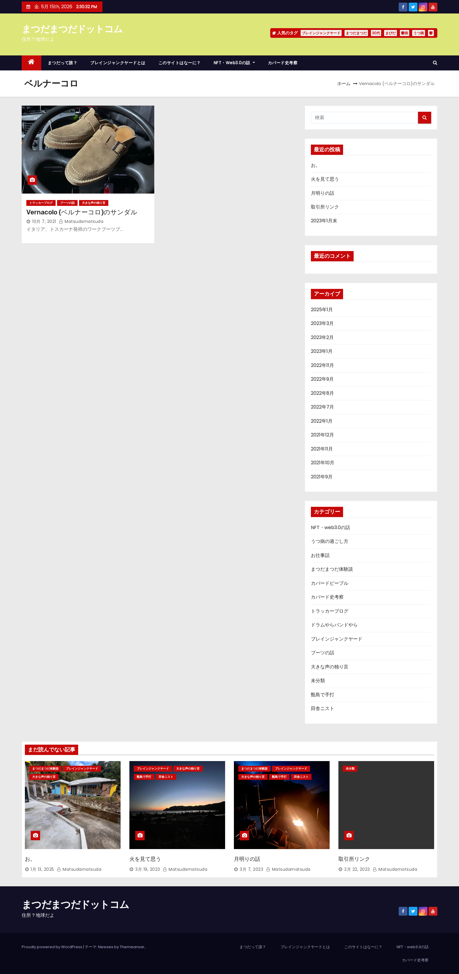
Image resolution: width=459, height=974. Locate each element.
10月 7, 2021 (44, 221)
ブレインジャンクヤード (321, 33)
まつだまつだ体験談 (332, 569)
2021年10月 (322, 462)
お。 (315, 165)
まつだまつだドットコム (72, 29)
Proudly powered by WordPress (52, 947)
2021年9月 (322, 476)
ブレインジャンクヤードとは (117, 63)
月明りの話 (322, 193)
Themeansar (132, 947)
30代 (376, 33)
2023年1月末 (324, 220)
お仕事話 (320, 555)
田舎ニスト (322, 708)
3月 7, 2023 (251, 869)
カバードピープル (329, 583)
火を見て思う (325, 179)
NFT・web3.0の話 (234, 63)
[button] (435, 62)
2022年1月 (322, 421)
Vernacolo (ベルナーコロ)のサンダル (81, 212)
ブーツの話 (67, 203)
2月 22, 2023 (357, 869)
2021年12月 (322, 434)
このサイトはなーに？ (179, 63)
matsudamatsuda (81, 221)
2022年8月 (322, 393)
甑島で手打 (322, 694)
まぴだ (390, 33)
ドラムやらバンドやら (334, 624)
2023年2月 (322, 337)
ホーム (343, 83)
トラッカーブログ (41, 203)
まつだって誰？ (63, 63)
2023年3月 (322, 323)
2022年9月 (322, 379)
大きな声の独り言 (93, 203)
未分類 (318, 680)
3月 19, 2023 (147, 869)
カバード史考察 (283, 63)
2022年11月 (322, 365)
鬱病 (404, 33)
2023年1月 (322, 351)
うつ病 (418, 33)
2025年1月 (322, 309)
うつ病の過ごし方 (329, 541)
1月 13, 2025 (42, 869)
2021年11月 (322, 449)
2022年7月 (322, 407)
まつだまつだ (356, 33)
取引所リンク (325, 207)
